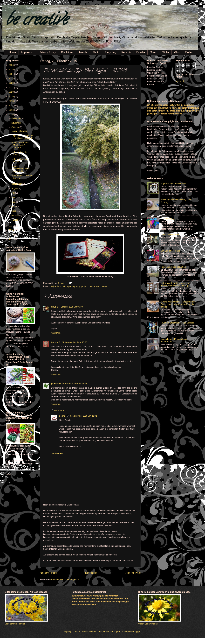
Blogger (136, 631)
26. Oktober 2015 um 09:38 (74, 383)
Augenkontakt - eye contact (173, 183)
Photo (96, 52)
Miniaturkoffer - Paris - (171, 251)
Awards (83, 52)
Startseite (91, 573)
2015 (11, 114)
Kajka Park (56, 286)
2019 (11, 96)
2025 (11, 69)
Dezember (16, 118)
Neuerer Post (48, 573)
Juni (13, 197)
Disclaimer (67, 52)
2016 (11, 110)
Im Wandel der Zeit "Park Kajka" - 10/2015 (19, 145)
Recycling (110, 52)
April (13, 206)
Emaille (140, 52)
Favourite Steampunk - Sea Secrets (177, 323)
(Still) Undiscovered (170, 234)
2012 (11, 234)
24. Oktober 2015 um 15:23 (74, 342)
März (14, 211)
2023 (11, 78)
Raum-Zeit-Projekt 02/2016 (173, 267)
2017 (11, 105)
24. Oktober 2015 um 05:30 (70, 307)
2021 (11, 87)
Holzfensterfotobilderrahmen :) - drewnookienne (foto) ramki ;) (175, 284)
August (15, 188)
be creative (37, 21)
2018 (11, 101)
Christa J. (56, 342)
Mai (13, 202)
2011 (11, 239)
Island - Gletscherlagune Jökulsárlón (20, 168)
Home (12, 52)
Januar (14, 220)
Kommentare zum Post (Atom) (65, 579)
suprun (117, 631)
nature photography (71, 286)
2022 (11, 83)
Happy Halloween (19, 131)
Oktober (15, 127)
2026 (11, 65)
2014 (11, 225)
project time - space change (94, 286)
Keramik (126, 52)
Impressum (27, 52)
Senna (60, 283)
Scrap (153, 52)
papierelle (56, 383)
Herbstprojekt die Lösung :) (19, 153)
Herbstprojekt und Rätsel (19, 160)
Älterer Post (133, 573)
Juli (13, 193)
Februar (15, 215)
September (16, 184)
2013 (11, 230)
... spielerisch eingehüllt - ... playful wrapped (22, 136)
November (16, 123)
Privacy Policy (48, 52)
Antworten (56, 333)
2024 (11, 74)
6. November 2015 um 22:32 (83, 416)
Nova (53, 307)
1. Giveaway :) (167, 218)
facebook (180, 81)
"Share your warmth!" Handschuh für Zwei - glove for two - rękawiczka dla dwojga (178, 304)
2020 (11, 92)
